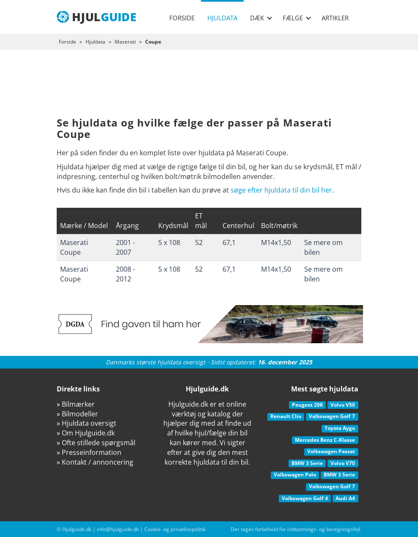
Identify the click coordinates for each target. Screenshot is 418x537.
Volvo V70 (342, 463)
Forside (182, 18)
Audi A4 (345, 498)
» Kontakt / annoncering (95, 462)
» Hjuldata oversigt (86, 423)
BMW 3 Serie (307, 463)
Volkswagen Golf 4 (305, 498)
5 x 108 (169, 242)
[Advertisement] (209, 90)
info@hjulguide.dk (118, 529)
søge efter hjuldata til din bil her (281, 190)
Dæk (261, 18)
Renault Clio (285, 416)
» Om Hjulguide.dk (86, 433)
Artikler (335, 18)
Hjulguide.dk (76, 529)
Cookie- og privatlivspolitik (175, 529)
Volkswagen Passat (331, 451)
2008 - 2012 (125, 274)
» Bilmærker (76, 404)
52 (199, 242)
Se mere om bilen (323, 247)
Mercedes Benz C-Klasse (325, 439)
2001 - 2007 (125, 247)
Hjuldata (222, 18)
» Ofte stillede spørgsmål (96, 442)
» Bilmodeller (77, 414)
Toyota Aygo (339, 428)
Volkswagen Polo (295, 474)
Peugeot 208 (307, 404)
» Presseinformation (89, 452)
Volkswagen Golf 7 (332, 416)
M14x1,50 (276, 242)
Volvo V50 (342, 404)
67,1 (229, 242)
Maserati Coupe (74, 247)
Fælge (297, 18)
